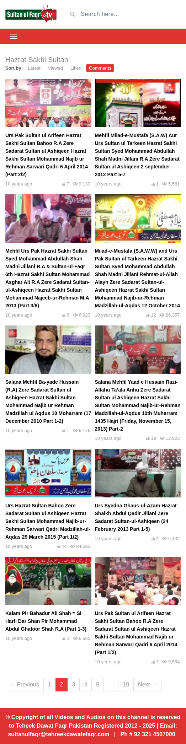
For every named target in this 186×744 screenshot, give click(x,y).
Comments (100, 68)
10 (126, 684)
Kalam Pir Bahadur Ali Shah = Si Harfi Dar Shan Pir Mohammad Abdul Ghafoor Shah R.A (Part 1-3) (45, 621)
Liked (75, 68)
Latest (34, 68)
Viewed (55, 68)
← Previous (24, 684)
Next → (147, 684)
